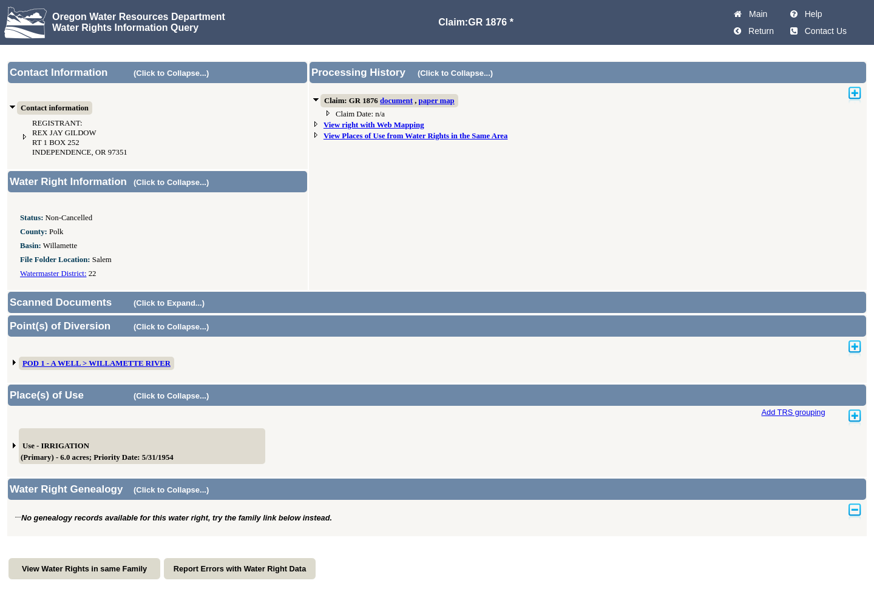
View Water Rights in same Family (84, 568)
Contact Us (823, 31)
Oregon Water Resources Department (138, 17)
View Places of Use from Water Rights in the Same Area (416, 136)
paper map (437, 100)
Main (755, 14)
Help (811, 14)
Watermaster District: (53, 273)
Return (759, 31)
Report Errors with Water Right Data (240, 568)
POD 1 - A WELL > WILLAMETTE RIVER (96, 363)
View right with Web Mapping (374, 125)
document (396, 100)
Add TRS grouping (793, 412)
